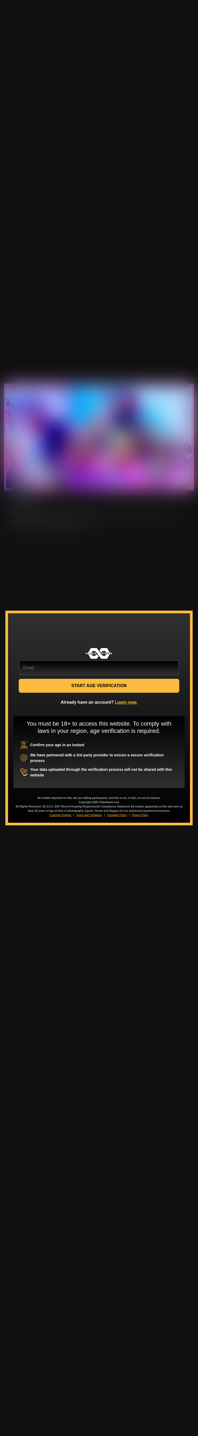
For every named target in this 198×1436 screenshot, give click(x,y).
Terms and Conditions (89, 815)
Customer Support (60, 815)
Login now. (126, 702)
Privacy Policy (140, 815)
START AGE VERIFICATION (99, 685)
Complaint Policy (117, 815)
